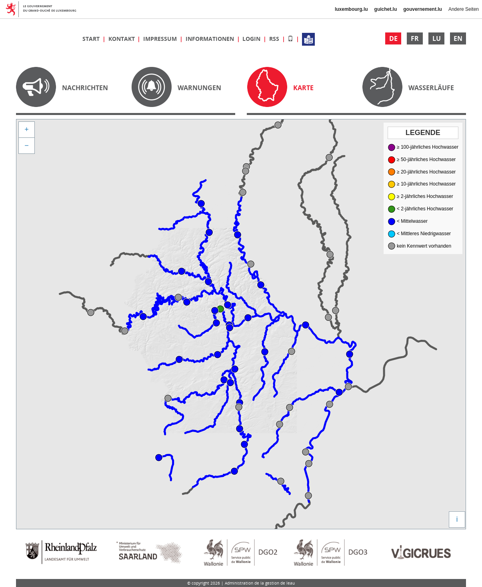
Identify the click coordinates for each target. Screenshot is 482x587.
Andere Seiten (463, 9)
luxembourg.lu (351, 9)
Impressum (160, 38)
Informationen (211, 38)
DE (393, 38)
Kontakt (122, 38)
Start (91, 38)
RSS (275, 38)
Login (252, 38)
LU (436, 38)
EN (458, 38)
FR (415, 38)
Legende (423, 133)
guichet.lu (385, 9)
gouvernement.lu (422, 9)
